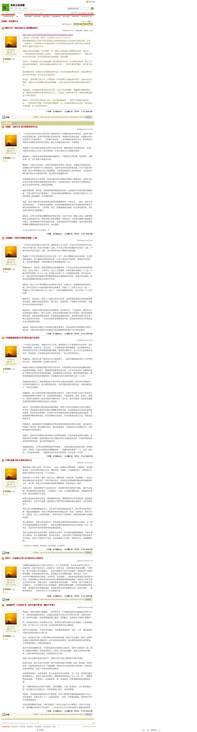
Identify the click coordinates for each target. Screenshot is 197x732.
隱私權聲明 (47, 727)
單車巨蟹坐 (18, 8)
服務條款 (30, 727)
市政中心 (86, 16)
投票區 (37, 16)
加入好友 (13, 54)
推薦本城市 (22, 10)
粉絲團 (41, 730)
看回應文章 (67, 24)
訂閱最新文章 (41, 10)
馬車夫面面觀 (17, 5)
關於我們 (15, 727)
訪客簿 (75, 16)
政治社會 (12, 13)
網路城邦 (92, 2)
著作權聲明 (38, 727)
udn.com (92, 726)
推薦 (91, 31)
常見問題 (22, 727)
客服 (54, 727)
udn (3, 13)
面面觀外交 (13, 21)
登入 (143, 730)
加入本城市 (13, 10)
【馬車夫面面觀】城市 (30, 13)
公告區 (66, 16)
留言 (7, 54)
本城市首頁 (8, 16)
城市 (7, 13)
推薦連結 (56, 16)
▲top (93, 723)
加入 (147, 730)
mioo (6, 62)
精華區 (28, 16)
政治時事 (19, 13)
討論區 (19, 16)
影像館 (46, 16)
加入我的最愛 (31, 10)
